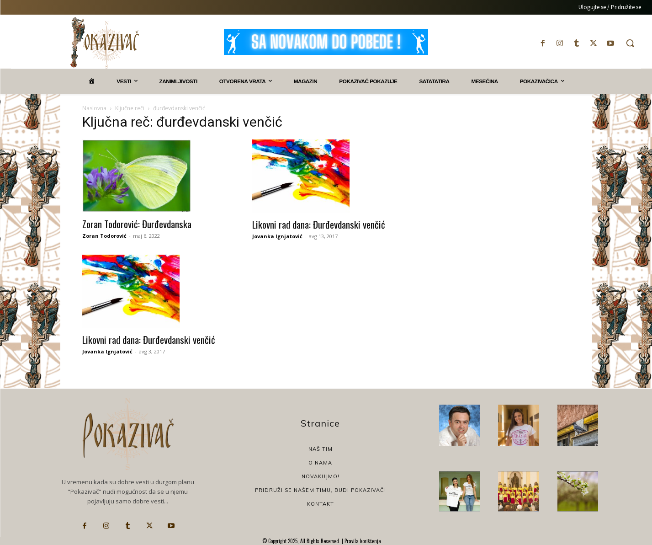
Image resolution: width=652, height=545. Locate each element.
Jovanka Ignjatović (277, 236)
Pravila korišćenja (362, 541)
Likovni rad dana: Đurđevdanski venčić (318, 224)
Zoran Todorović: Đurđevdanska (136, 224)
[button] (630, 43)
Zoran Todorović (104, 235)
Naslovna (94, 108)
